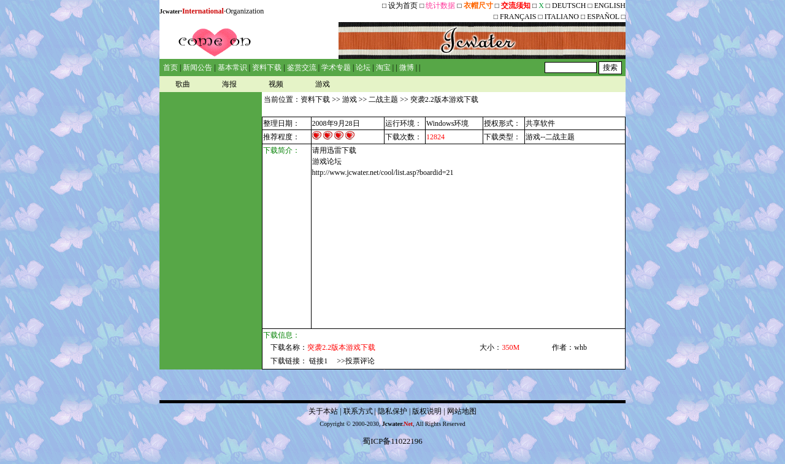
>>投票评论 (356, 361)
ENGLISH (610, 5)
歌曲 (182, 84)
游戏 (322, 84)
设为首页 (403, 5)
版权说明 (427, 411)
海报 (229, 84)
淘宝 (383, 67)
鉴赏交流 (301, 67)
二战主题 (383, 99)
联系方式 (358, 411)
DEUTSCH (570, 5)
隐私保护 (392, 411)
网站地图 (462, 411)
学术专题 (336, 67)
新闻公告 (197, 67)
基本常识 (232, 67)
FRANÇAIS (518, 16)
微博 (406, 67)
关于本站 (323, 411)
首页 (170, 67)
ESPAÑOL (603, 16)
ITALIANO (562, 16)
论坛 (363, 67)
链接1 (318, 361)
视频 (276, 84)
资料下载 (266, 67)
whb (580, 347)
